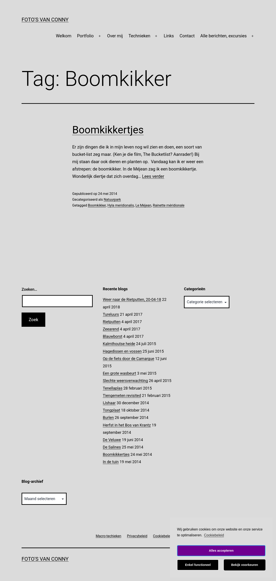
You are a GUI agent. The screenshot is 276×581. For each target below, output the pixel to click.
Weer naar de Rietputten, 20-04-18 (132, 299)
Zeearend (111, 329)
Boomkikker (97, 205)
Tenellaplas (112, 388)
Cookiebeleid (214, 535)
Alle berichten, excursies (223, 35)
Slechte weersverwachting (125, 380)
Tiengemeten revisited (122, 395)
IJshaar (109, 403)
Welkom (63, 35)
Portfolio (85, 35)
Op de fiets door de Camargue (128, 358)
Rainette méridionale (168, 205)
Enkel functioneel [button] (198, 565)
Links (169, 35)
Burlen (108, 417)
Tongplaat (111, 410)
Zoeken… (29, 289)
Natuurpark (112, 199)
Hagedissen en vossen (122, 351)
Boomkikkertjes (108, 130)
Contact (187, 35)
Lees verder (153, 176)
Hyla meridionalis (120, 205)
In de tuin (111, 461)
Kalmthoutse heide (119, 343)
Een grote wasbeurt (119, 373)
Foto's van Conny (45, 20)
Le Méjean (143, 205)
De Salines (112, 447)
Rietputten (112, 321)
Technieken (139, 35)
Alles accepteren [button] (221, 550)
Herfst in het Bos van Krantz (127, 425)
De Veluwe (112, 439)
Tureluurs (111, 314)
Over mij (115, 35)
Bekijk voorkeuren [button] (244, 565)
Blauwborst (112, 336)
